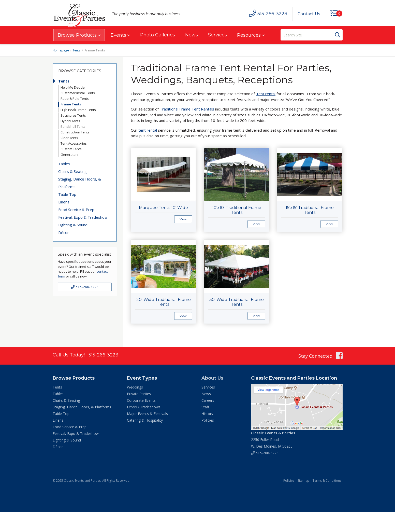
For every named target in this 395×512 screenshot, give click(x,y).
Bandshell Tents (73, 126)
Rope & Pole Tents (75, 98)
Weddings (135, 387)
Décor (63, 232)
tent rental (266, 93)
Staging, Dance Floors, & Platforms (79, 182)
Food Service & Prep (76, 209)
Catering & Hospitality (145, 420)
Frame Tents (71, 104)
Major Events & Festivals (147, 413)
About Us (212, 378)
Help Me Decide (73, 87)
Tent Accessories (74, 143)
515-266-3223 (84, 286)
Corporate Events (141, 400)
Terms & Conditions (327, 480)
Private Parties (139, 393)
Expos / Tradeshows (143, 407)
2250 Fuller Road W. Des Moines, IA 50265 (273, 440)
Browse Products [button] (79, 35)
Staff (205, 407)
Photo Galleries (157, 35)
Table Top (67, 194)
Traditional (169, 109)
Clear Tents (69, 137)
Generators (70, 154)
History (207, 413)
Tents (76, 50)
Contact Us (309, 13)
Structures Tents (73, 115)
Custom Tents (71, 149)
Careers (207, 400)
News (191, 35)
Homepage (61, 50)
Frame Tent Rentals (196, 109)
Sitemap (303, 480)
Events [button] (120, 35)
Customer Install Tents (78, 93)
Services (217, 35)
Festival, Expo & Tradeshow (83, 217)
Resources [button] (251, 35)
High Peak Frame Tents (78, 109)
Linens (63, 201)
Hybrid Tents (70, 121)
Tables (64, 163)
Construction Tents (75, 132)
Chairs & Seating (72, 171)
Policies (207, 420)
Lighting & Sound (72, 224)
